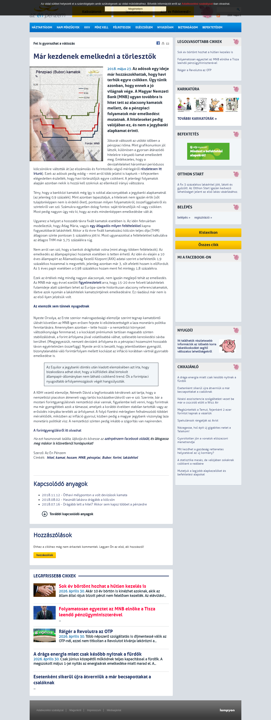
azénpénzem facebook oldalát (126, 439)
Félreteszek (122, 27)
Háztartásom (42, 27)
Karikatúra (188, 89)
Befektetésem (212, 27)
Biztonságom (188, 27)
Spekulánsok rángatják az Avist (197, 420)
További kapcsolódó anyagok (71, 514)
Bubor (106, 458)
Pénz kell (101, 27)
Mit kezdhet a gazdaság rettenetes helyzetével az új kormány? (200, 451)
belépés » (183, 217)
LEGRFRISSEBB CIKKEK (54, 576)
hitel (50, 458)
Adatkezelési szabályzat (50, 710)
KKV (87, 27)
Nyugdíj (185, 330)
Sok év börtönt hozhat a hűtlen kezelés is (205, 52)
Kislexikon (208, 232)
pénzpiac (94, 458)
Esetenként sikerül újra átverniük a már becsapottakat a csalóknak (203, 390)
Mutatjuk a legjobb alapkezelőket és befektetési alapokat (201, 472)
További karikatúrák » (197, 119)
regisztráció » (203, 217)
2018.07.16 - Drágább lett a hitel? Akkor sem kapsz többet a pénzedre (94, 504)
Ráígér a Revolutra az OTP (194, 70)
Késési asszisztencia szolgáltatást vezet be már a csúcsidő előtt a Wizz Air (205, 400)
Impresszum (94, 710)
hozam (71, 458)
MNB (81, 458)
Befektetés (188, 134)
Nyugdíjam (165, 27)
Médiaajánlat (114, 710)
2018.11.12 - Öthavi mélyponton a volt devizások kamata (84, 495)
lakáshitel (130, 458)
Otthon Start (190, 174)
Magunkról (75, 710)
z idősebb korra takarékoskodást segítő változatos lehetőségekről (196, 348)
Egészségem (144, 27)
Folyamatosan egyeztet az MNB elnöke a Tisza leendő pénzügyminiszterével (208, 61)
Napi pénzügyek (68, 27)
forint (117, 458)
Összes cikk (208, 245)
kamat (60, 458)
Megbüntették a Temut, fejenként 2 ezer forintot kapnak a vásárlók (204, 411)
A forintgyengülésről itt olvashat (57, 430)
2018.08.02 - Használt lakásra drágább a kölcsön (78, 500)
